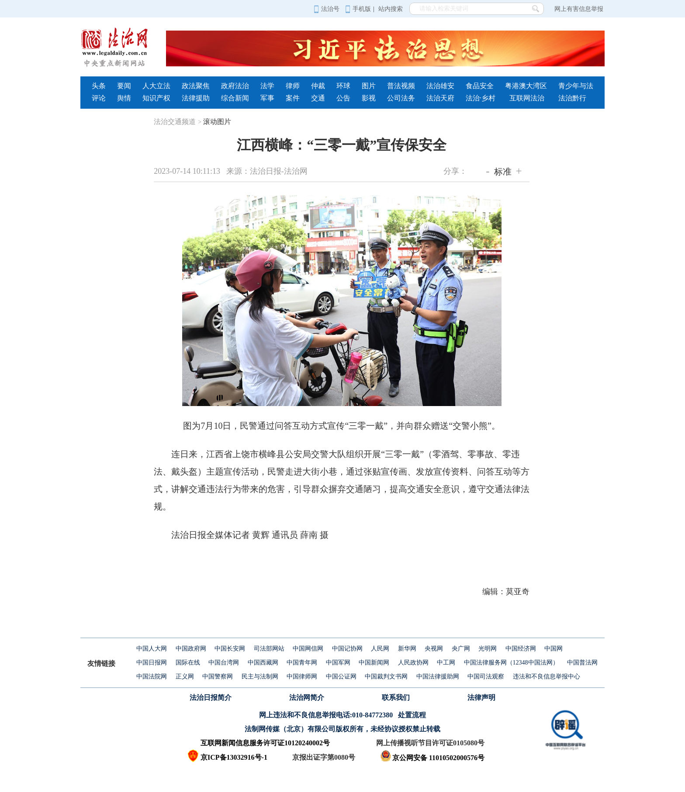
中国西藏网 (263, 662)
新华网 (407, 648)
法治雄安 (440, 86)
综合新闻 (235, 98)
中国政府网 (191, 648)
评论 (99, 98)
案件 (293, 98)
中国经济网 (520, 648)
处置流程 (412, 715)
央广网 (461, 648)
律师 (293, 86)
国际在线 (188, 662)
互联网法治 (526, 98)
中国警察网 (217, 676)
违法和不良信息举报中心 (546, 676)
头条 (99, 86)
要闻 (124, 86)
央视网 (434, 648)
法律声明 (481, 697)
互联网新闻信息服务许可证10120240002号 (265, 743)
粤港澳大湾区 (526, 86)
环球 (343, 86)
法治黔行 (572, 98)
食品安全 (480, 86)
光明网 (487, 648)
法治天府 (440, 98)
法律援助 (196, 98)
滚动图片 (217, 121)
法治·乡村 (480, 98)
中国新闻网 (374, 662)
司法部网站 (269, 648)
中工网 (446, 662)
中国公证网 (341, 676)
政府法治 (235, 86)
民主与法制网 (260, 676)
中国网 (553, 648)
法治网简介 (306, 697)
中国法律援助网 (437, 676)
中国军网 (338, 662)
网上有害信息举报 (578, 9)
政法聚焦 (196, 86)
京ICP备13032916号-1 (234, 757)
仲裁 (318, 86)
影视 (369, 98)
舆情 (124, 98)
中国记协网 (347, 648)
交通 (318, 98)
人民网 (380, 648)
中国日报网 (151, 662)
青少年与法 (575, 86)
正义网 (185, 676)
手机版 (358, 9)
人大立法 (156, 86)
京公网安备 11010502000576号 (432, 757)
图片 (369, 86)
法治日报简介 (211, 697)
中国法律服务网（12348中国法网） (511, 662)
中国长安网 (229, 648)
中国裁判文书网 (386, 676)
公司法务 (401, 98)
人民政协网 (413, 662)
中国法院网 (151, 676)
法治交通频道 (177, 121)
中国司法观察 (485, 676)
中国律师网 (302, 676)
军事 (267, 98)
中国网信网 (308, 648)
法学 (267, 86)
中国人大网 (151, 648)
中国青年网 (302, 662)
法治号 (326, 9)
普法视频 (401, 86)
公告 (343, 98)
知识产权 (156, 98)
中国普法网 (582, 662)
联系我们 (396, 697)
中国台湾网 (223, 662)
